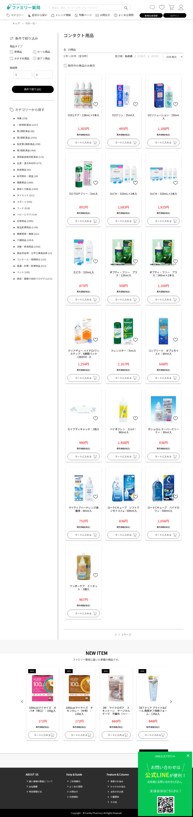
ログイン (174, 15)
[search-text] (90, 8)
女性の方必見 (115, 791)
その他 (112, 801)
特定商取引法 (34, 791)
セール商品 (41, 52)
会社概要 (32, 786)
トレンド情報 (63, 15)
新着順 (142, 56)
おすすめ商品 (19, 58)
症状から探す (39, 15)
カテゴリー (17, 15)
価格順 (155, 56)
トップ (16, 23)
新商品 (16, 52)
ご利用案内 (73, 781)
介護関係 (113, 796)
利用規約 (72, 796)
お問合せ (105, 15)
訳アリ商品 (41, 58)
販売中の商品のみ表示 (79, 65)
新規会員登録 (151, 15)
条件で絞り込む (33, 89)
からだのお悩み (117, 786)
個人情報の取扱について (40, 781)
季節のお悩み (115, 781)
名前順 (129, 56)
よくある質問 (125, 15)
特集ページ (85, 15)
